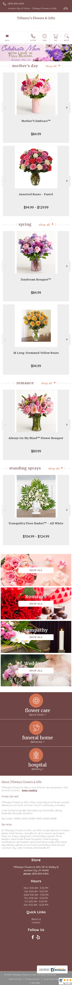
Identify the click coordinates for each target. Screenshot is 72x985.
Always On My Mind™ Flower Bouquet (36, 438)
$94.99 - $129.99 (36, 207)
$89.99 (36, 451)
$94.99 (36, 366)
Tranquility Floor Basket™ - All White (36, 523)
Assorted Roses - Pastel (36, 194)
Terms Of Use (15, 979)
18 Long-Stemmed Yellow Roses (36, 353)
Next (67, 107)
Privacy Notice (32, 979)
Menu (7, 40)
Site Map (36, 983)
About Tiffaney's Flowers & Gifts (21, 781)
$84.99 (36, 134)
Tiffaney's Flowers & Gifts (36, 18)
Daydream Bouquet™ (36, 279)
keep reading (29, 790)
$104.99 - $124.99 (36, 536)
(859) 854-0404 (16, 3)
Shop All (51, 66)
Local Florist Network (53, 979)
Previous (4, 107)
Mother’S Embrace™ (36, 121)
